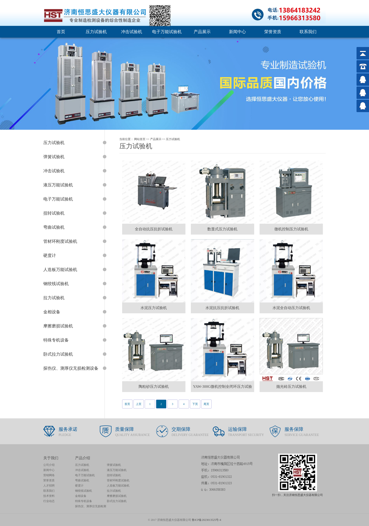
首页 (61, 31)
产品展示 (202, 31)
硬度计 (79, 485)
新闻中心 (237, 31)
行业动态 (49, 501)
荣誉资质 (272, 31)
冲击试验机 (131, 31)
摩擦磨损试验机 (117, 496)
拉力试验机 (114, 490)
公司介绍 (49, 465)
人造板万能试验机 (118, 485)
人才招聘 (49, 485)
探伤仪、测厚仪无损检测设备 (90, 507)
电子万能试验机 (167, 31)
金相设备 (80, 496)
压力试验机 (96, 31)
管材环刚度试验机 (118, 480)
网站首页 (139, 139)
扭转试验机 (114, 475)
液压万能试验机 (117, 470)
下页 (195, 404)
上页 (138, 404)
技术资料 (49, 496)
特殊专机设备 (83, 501)
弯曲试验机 (82, 480)
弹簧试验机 (114, 465)
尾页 (206, 404)
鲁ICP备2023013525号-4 (206, 520)
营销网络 (49, 475)
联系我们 (308, 31)
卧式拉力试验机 (117, 501)
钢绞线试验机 (83, 490)
